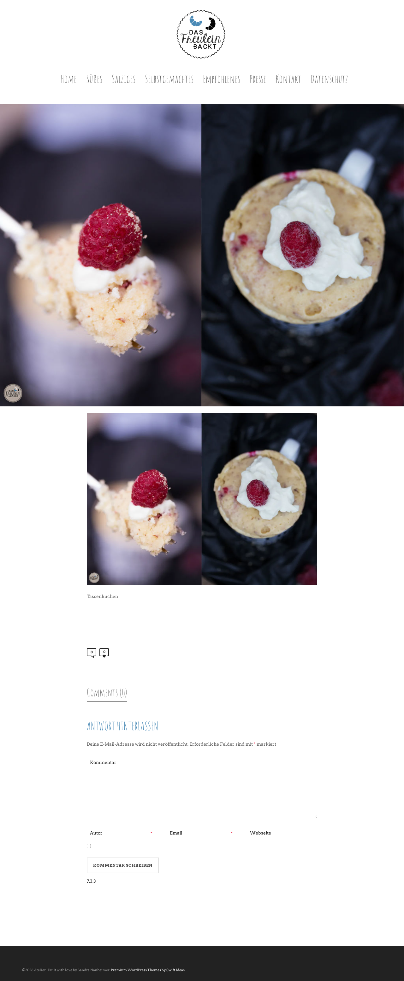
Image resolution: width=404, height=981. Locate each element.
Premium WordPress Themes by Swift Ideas (148, 970)
